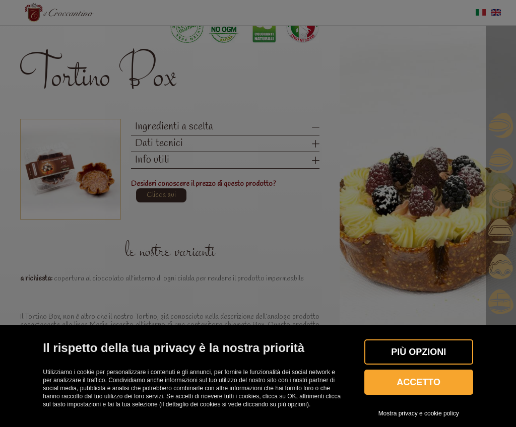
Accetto (418, 382)
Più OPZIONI (418, 352)
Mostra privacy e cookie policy (418, 413)
